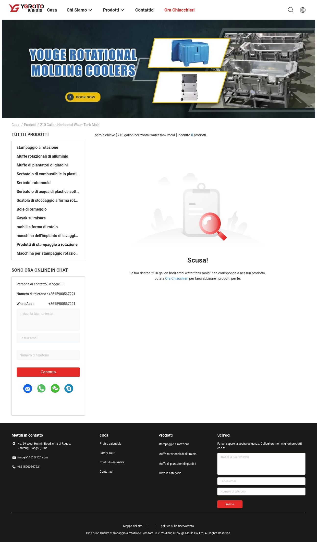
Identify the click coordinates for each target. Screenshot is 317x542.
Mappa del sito (133, 526)
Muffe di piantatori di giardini (42, 165)
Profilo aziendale (111, 443)
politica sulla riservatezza (177, 526)
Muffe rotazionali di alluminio (42, 156)
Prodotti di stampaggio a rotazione (47, 244)
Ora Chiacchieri (176, 278)
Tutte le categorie (169, 473)
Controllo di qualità (112, 462)
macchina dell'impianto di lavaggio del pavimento (48, 235)
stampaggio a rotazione (37, 147)
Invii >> (229, 504)
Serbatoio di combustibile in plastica (48, 174)
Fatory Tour (107, 453)
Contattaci (106, 471)
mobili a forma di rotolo (37, 227)
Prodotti (30, 125)
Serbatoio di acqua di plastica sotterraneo (48, 191)
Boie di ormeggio (32, 209)
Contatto (48, 372)
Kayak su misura (31, 218)
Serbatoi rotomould (33, 182)
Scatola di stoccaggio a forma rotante (48, 200)
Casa (15, 125)
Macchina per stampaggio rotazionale (48, 253)
